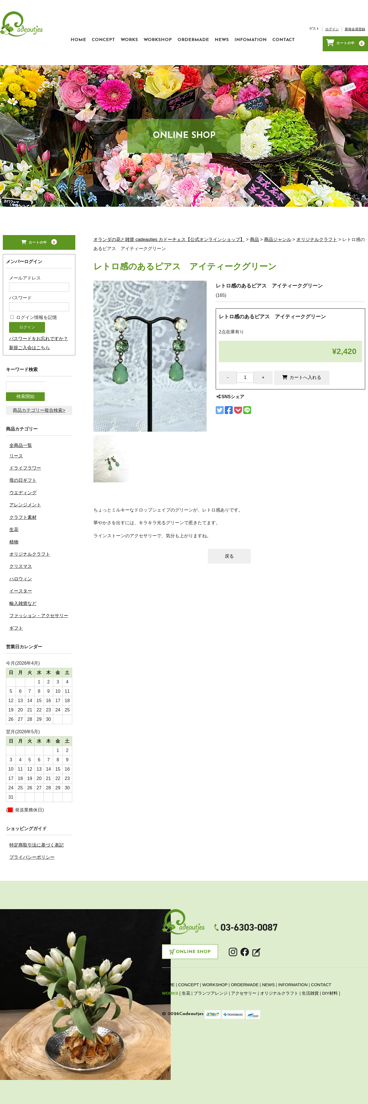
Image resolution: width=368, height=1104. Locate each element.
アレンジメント (25, 500)
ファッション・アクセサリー (38, 611)
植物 (13, 537)
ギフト (16, 623)
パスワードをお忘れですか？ (38, 345)
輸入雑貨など (23, 598)
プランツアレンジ (211, 988)
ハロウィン (20, 574)
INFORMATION (293, 980)
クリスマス (20, 562)
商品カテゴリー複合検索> (39, 405)
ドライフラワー (25, 463)
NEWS (185, 53)
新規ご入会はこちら (29, 354)
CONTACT (258, 53)
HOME (13, 53)
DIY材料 (330, 988)
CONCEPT (44, 53)
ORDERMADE (151, 53)
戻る (229, 563)
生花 (13, 525)
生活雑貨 (310, 988)
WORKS (75, 53)
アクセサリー (243, 988)
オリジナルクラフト (29, 549)
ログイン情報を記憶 (33, 324)
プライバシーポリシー (32, 852)
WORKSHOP (110, 53)
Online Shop (193, 947)
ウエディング (23, 488)
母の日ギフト (23, 476)
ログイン (301, 45)
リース (16, 451)
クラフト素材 (23, 512)
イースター (20, 586)
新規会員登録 (324, 45)
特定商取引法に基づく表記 (36, 840)
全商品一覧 (20, 440)
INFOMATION (220, 53)
